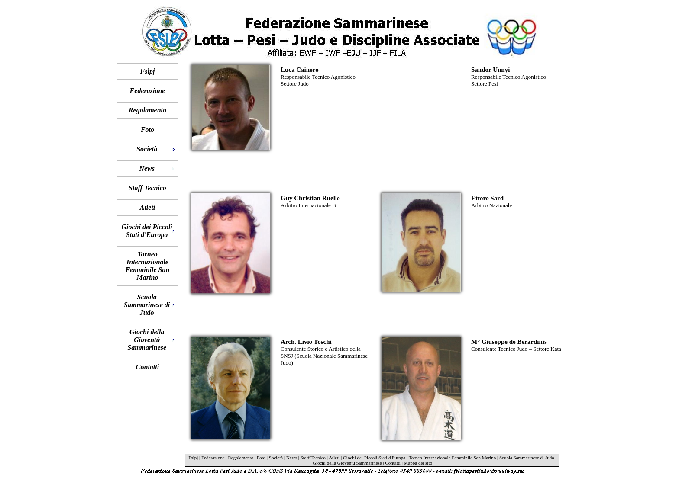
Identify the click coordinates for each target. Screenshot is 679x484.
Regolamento (147, 110)
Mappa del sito (418, 462)
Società (276, 457)
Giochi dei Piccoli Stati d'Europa (374, 457)
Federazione (147, 90)
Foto (147, 129)
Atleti (147, 207)
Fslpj (147, 71)
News (291, 457)
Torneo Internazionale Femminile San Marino (148, 265)
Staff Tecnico (147, 188)
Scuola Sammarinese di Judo (526, 457)
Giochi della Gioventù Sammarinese (347, 462)
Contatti (147, 367)
